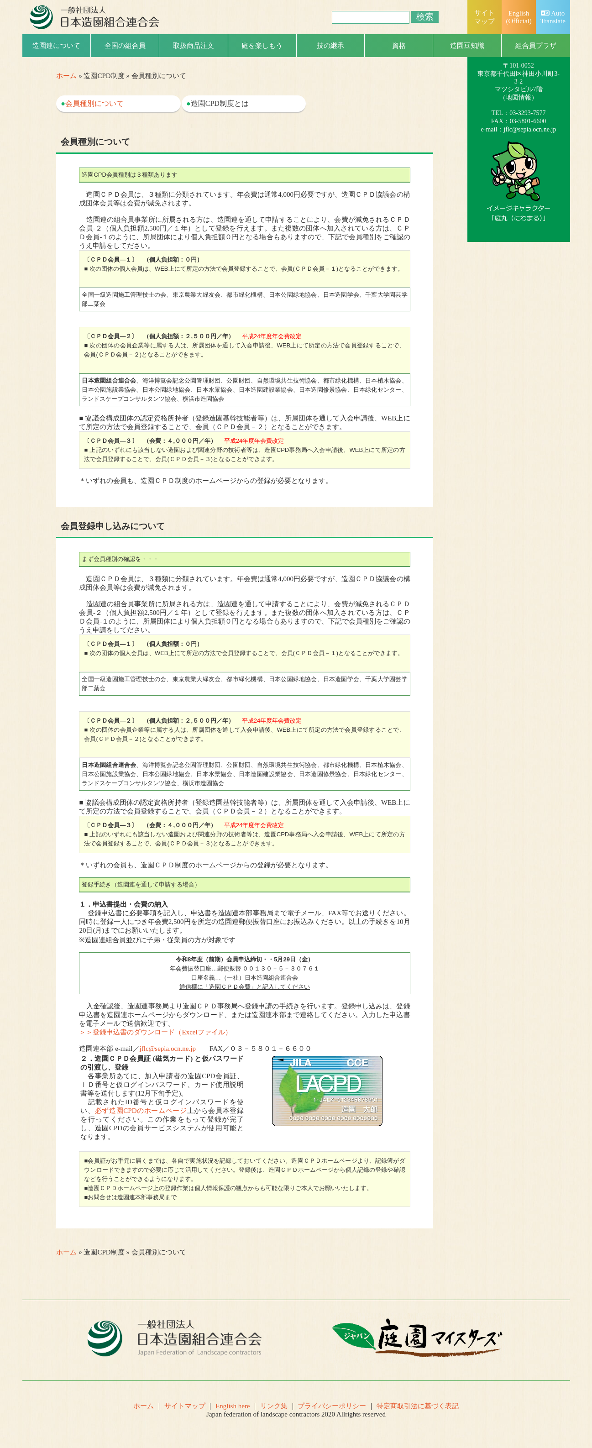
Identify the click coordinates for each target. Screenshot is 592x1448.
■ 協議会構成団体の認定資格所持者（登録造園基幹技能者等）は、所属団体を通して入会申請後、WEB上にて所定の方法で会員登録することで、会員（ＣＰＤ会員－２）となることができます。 (244, 378)
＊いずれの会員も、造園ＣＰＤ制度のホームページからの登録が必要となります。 (244, 457)
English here (232, 1406)
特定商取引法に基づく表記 (418, 1406)
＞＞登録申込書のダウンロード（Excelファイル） (155, 1032)
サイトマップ (184, 1406)
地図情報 (518, 97)
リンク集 (274, 1406)
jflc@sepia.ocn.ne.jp (168, 1048)
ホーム (66, 75)
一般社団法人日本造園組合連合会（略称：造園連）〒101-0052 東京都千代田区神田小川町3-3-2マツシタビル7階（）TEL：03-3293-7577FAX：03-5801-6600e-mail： (518, 81)
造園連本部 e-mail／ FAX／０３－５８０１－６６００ (195, 1048)
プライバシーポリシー (332, 1406)
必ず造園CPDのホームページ (141, 1110)
